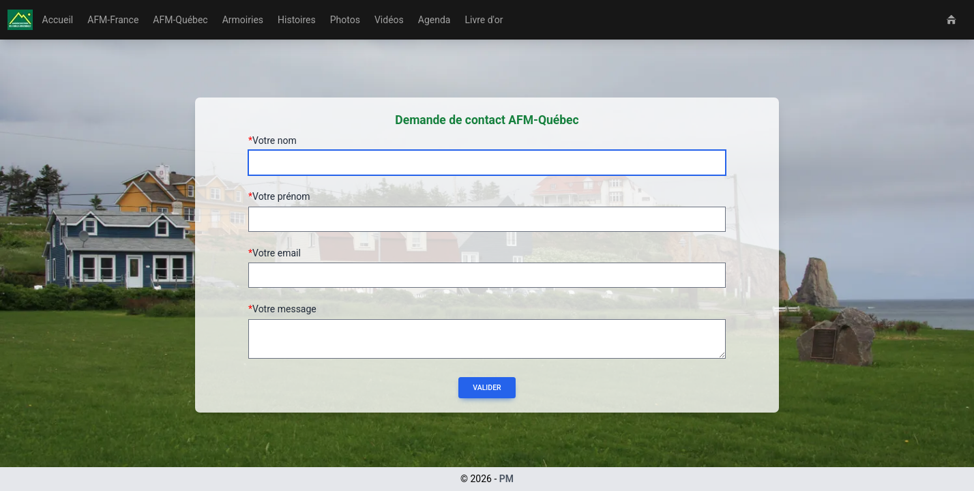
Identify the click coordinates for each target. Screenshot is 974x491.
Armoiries (242, 19)
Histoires (297, 19)
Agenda (434, 19)
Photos (345, 19)
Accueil (58, 19)
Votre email (276, 253)
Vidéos (389, 19)
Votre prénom (281, 196)
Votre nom (274, 140)
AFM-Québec (180, 19)
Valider (487, 387)
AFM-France (112, 19)
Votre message (284, 308)
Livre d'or (483, 19)
